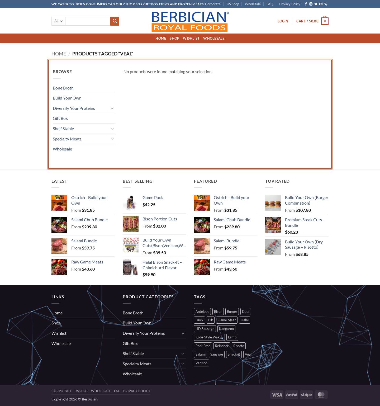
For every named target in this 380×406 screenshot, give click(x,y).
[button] (283, 21)
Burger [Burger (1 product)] (232, 311)
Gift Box (60, 118)
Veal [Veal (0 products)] (248, 354)
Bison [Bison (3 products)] (218, 311)
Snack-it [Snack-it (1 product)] (234, 354)
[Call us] (325, 4)
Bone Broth (63, 87)
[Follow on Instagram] (310, 4)
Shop (174, 38)
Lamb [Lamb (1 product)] (232, 337)
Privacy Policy (289, 4)
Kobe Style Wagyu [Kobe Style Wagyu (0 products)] (209, 337)
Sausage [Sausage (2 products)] (216, 354)
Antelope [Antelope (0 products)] (202, 311)
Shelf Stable (63, 128)
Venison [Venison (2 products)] (201, 363)
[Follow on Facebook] (305, 4)
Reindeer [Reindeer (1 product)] (222, 346)
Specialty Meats (67, 138)
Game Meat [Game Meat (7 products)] (227, 320)
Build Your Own (67, 97)
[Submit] (114, 21)
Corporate (213, 4)
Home (160, 38)
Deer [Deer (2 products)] (246, 311)
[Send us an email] (320, 4)
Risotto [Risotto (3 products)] (238, 346)
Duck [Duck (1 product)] (199, 320)
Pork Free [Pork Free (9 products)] (203, 346)
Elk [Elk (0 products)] (210, 320)
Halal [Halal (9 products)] (245, 320)
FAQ (270, 4)
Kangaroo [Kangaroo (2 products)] (226, 329)
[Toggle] (112, 108)
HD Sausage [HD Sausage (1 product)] (205, 329)
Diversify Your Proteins (74, 108)
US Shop (233, 4)
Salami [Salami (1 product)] (201, 354)
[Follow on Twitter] (315, 4)
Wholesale (253, 4)
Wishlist (191, 38)
